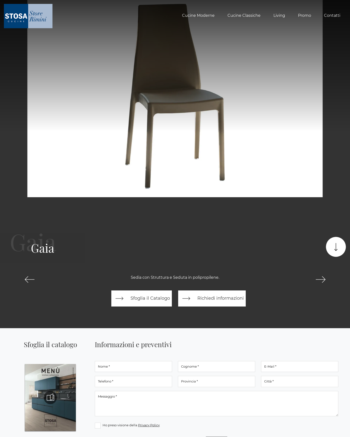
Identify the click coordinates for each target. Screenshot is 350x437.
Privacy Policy (149, 425)
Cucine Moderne (198, 15)
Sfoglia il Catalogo (141, 298)
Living (279, 15)
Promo (304, 15)
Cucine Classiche (244, 15)
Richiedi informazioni (212, 298)
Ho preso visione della (131, 425)
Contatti (332, 15)
